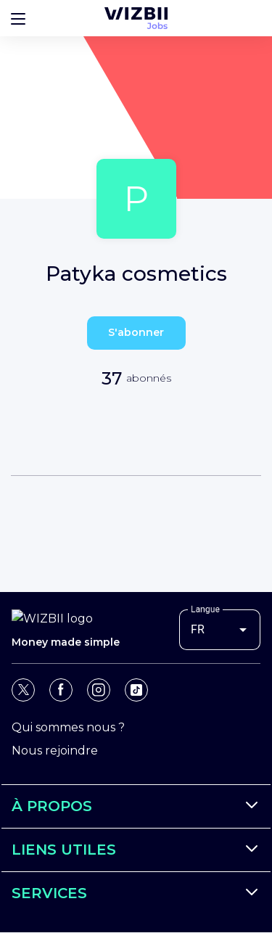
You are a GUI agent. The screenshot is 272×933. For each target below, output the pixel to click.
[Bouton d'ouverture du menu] (18, 18)
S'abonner (136, 332)
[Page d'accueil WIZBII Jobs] (136, 18)
